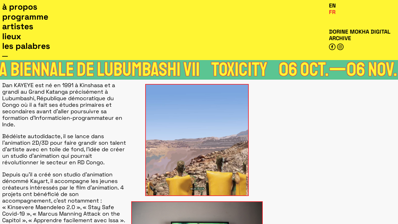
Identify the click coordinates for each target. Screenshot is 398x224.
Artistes (17, 26)
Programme (25, 17)
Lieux (11, 36)
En (332, 5)
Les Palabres (26, 46)
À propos (19, 7)
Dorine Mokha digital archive (359, 35)
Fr (332, 12)
